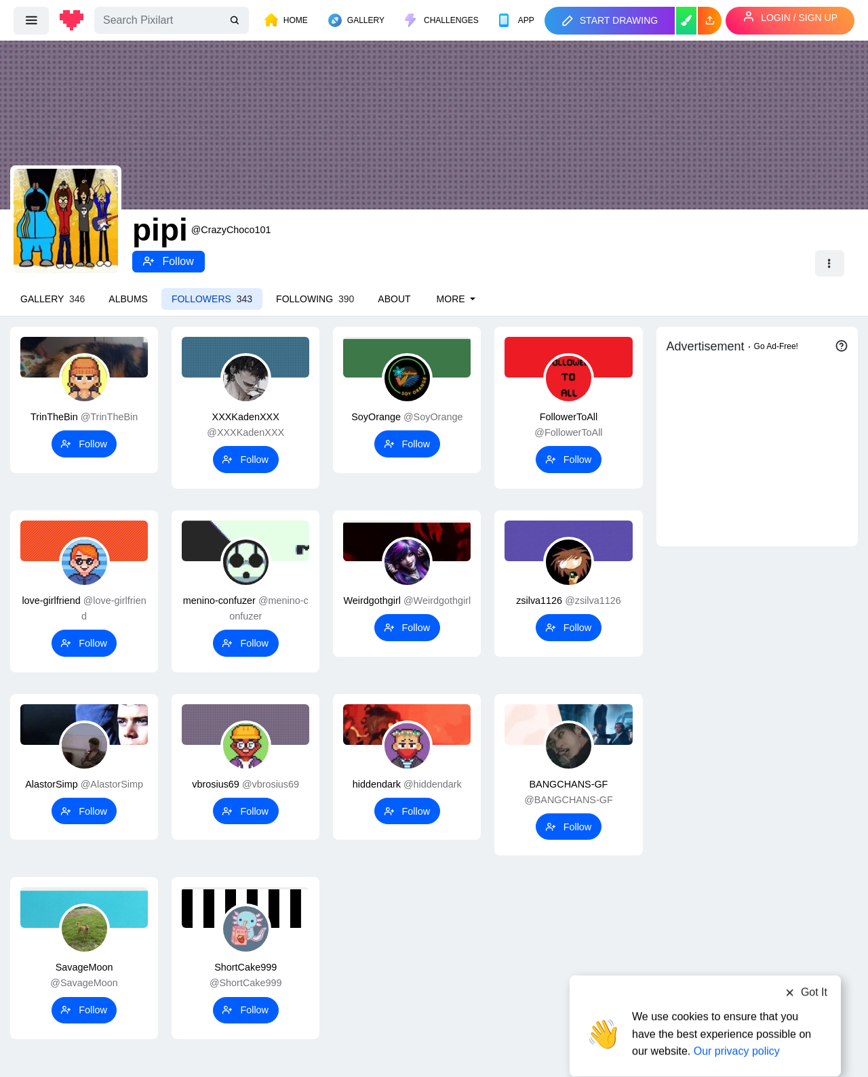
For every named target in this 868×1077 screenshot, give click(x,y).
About (394, 298)
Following (315, 298)
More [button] (452, 298)
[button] (710, 21)
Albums (128, 298)
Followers (212, 298)
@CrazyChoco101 (231, 229)
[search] (236, 20)
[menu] (31, 20)
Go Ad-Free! (776, 346)
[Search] (171, 20)
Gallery (52, 298)
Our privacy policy (737, 1024)
